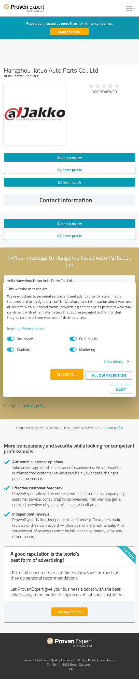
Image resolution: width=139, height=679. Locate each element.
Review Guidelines (35, 660)
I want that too (68, 31)
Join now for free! (69, 611)
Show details (113, 361)
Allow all (67, 374)
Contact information (86, 200)
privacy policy (34, 405)
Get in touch (69, 182)
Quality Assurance (62, 660)
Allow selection (109, 375)
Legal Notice (107, 660)
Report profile (113, 427)
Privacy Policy (33, 328)
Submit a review (69, 157)
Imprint (13, 328)
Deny (121, 389)
